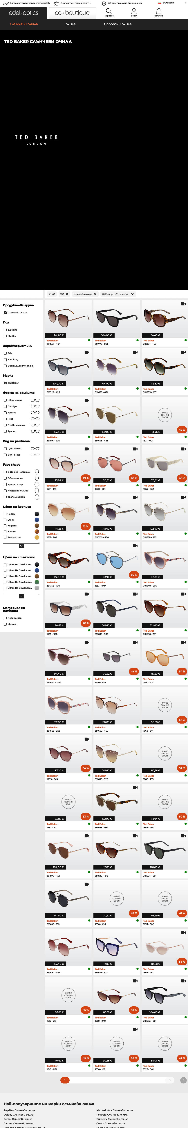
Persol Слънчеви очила (18, 904)
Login (134, 15)
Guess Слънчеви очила (110, 908)
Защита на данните (23, 1106)
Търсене (109, 15)
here (96, 990)
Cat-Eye (21, 191)
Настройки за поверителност (22, 1036)
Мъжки (10, 121)
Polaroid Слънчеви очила (112, 899)
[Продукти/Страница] (118, 79)
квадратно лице (21, 276)
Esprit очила (102, 939)
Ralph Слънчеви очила (110, 912)
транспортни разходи (78, 1041)
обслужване (71, 1030)
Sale (8, 138)
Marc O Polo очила (15, 939)
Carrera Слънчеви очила (18, 908)
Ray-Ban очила (13, 930)
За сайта (45, 1106)
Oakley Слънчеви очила (18, 899)
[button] (23, 13)
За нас (6, 1030)
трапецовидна (21, 282)
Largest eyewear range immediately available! (30, 4)
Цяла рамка (21, 233)
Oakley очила (12, 935)
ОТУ (4, 1106)
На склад (11, 144)
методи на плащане (76, 1036)
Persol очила (102, 935)
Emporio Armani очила (18, 948)
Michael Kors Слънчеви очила (114, 895)
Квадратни (21, 185)
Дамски (10, 114)
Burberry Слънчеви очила (112, 904)
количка (158, 15)
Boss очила (102, 943)
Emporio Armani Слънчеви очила (24, 912)
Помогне (131, 1030)
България (168, 2)
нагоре (180, 1106)
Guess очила (102, 930)
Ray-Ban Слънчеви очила (19, 895)
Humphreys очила (15, 943)
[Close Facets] (21, 79)
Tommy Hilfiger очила (108, 948)
